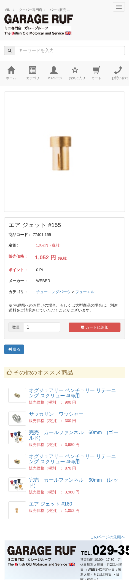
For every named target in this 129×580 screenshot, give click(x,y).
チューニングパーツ (53, 292)
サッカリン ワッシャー (56, 414)
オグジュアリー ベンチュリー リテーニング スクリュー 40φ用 (72, 393)
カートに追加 (94, 327)
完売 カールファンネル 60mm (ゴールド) (73, 435)
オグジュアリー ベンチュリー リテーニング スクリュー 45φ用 (72, 459)
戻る (14, 349)
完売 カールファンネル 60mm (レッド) (73, 482)
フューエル (85, 292)
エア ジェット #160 (50, 504)
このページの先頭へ (107, 537)
